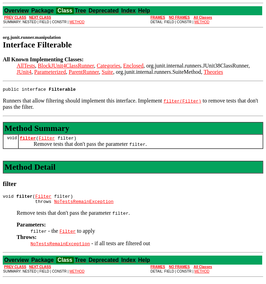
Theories (213, 72)
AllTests (26, 66)
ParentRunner (84, 72)
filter (28, 140)
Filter (47, 140)
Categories (108, 66)
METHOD (77, 22)
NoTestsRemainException (84, 205)
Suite (107, 72)
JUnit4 (24, 72)
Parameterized (50, 72)
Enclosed (133, 66)
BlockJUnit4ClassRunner (66, 66)
